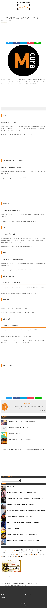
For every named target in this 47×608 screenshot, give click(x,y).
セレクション (4, 22)
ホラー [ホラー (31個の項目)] (40, 552)
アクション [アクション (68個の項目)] (33, 550)
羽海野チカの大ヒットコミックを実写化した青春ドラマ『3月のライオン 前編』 (23, 540)
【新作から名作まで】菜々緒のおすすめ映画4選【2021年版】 (18, 427)
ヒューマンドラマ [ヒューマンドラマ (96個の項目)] (20, 552)
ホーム (2, 590)
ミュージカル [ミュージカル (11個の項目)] (12, 554)
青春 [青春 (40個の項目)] (20, 556)
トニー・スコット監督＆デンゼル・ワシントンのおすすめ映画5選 (19, 439)
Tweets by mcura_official (6, 576)
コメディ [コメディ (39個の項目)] (42, 550)
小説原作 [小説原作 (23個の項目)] (27, 554)
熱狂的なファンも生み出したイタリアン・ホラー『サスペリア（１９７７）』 (22, 492)
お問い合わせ (3, 597)
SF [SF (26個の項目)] (25, 550)
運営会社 (2, 594)
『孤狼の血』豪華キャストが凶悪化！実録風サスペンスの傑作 (19, 516)
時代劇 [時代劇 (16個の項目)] (3, 556)
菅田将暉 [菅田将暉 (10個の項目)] (15, 556)
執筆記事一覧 (42, 410)
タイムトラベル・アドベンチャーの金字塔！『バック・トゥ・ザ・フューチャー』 (23, 522)
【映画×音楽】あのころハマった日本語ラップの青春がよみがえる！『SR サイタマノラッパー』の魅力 (26, 499)
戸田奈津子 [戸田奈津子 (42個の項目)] (40, 554)
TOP (16, 583)
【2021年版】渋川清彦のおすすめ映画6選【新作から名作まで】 (35, 449)
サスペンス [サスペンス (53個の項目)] (6, 552)
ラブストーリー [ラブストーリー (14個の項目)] (20, 554)
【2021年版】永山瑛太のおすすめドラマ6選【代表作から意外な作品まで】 (13, 449)
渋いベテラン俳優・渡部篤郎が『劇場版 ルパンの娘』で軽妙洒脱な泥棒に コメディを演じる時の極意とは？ (26, 511)
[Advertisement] (23, 32)
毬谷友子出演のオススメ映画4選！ (14, 433)
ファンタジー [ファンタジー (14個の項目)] (32, 552)
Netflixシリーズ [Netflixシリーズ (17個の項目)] (9, 550)
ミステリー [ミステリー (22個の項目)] (5, 554)
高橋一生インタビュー (11, 486)
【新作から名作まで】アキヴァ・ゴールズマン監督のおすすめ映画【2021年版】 (22, 421)
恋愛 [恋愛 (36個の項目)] (33, 554)
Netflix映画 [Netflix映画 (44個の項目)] (18, 550)
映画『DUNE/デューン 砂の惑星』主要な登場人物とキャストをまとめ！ (21, 504)
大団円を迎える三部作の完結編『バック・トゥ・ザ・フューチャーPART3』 (22, 534)
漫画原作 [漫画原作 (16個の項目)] (9, 556)
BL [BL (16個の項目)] (3, 550)
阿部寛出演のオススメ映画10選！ (13, 528)
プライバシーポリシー (28, 594)
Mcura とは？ (26, 590)
